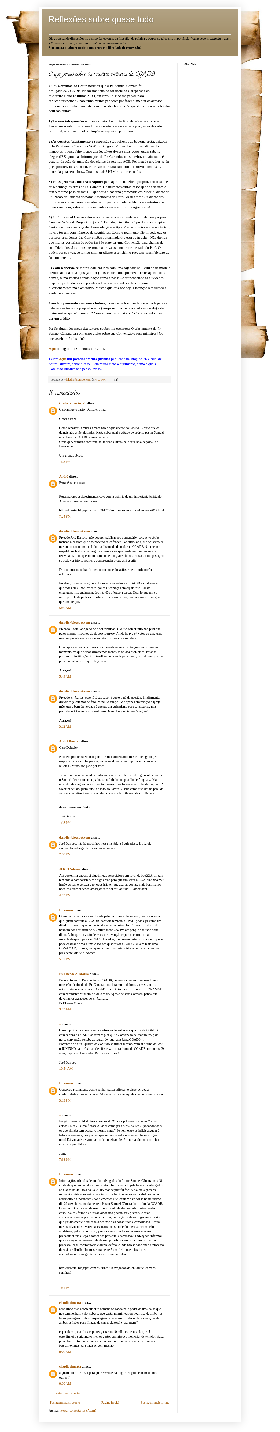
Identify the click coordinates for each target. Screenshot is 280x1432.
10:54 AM (66, 1068)
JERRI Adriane (70, 869)
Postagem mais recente (65, 1402)
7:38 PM (65, 1159)
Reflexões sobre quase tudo (101, 19)
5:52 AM (65, 726)
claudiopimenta (70, 1302)
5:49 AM (65, 676)
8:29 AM (65, 1352)
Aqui (52, 349)
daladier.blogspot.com (78, 379)
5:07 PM (65, 959)
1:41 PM (65, 1288)
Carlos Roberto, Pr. (72, 403)
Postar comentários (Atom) (78, 1410)
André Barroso (69, 741)
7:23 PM (65, 462)
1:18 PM (65, 822)
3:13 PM (65, 1100)
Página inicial (110, 1402)
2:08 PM (65, 854)
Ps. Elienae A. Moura (74, 974)
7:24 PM (65, 516)
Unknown (66, 910)
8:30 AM (65, 1383)
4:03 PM (65, 895)
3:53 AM (65, 1009)
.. (60, 1024)
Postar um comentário (69, 1393)
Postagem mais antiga (155, 1402)
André (63, 476)
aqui (62, 359)
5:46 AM (65, 608)
